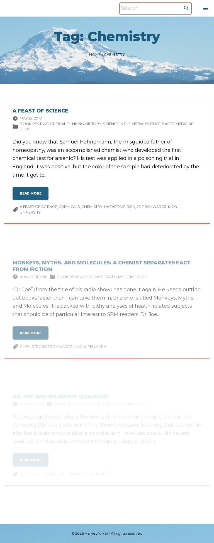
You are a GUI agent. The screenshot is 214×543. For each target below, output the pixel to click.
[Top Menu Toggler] (205, 8)
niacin (80, 350)
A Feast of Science (40, 112)
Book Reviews (34, 125)
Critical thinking (67, 125)
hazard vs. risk (119, 207)
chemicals (69, 207)
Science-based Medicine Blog (117, 280)
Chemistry (91, 207)
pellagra (96, 350)
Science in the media (123, 125)
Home (95, 54)
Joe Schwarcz (151, 207)
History (93, 125)
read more (32, 196)
